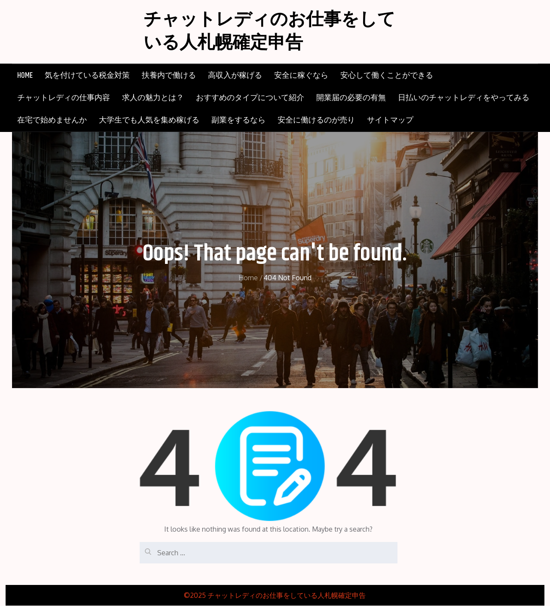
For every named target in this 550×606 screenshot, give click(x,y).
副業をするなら (238, 121)
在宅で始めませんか (52, 121)
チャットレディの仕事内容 (63, 98)
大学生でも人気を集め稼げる (149, 121)
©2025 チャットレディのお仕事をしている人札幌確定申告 (275, 595)
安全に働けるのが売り (316, 121)
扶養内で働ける (169, 76)
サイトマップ (390, 121)
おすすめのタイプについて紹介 (250, 98)
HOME (25, 76)
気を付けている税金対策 (87, 76)
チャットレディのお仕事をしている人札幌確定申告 (272, 32)
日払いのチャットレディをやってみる (463, 98)
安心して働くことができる (386, 76)
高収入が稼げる (235, 76)
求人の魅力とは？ (153, 98)
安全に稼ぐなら (301, 76)
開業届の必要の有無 (351, 98)
